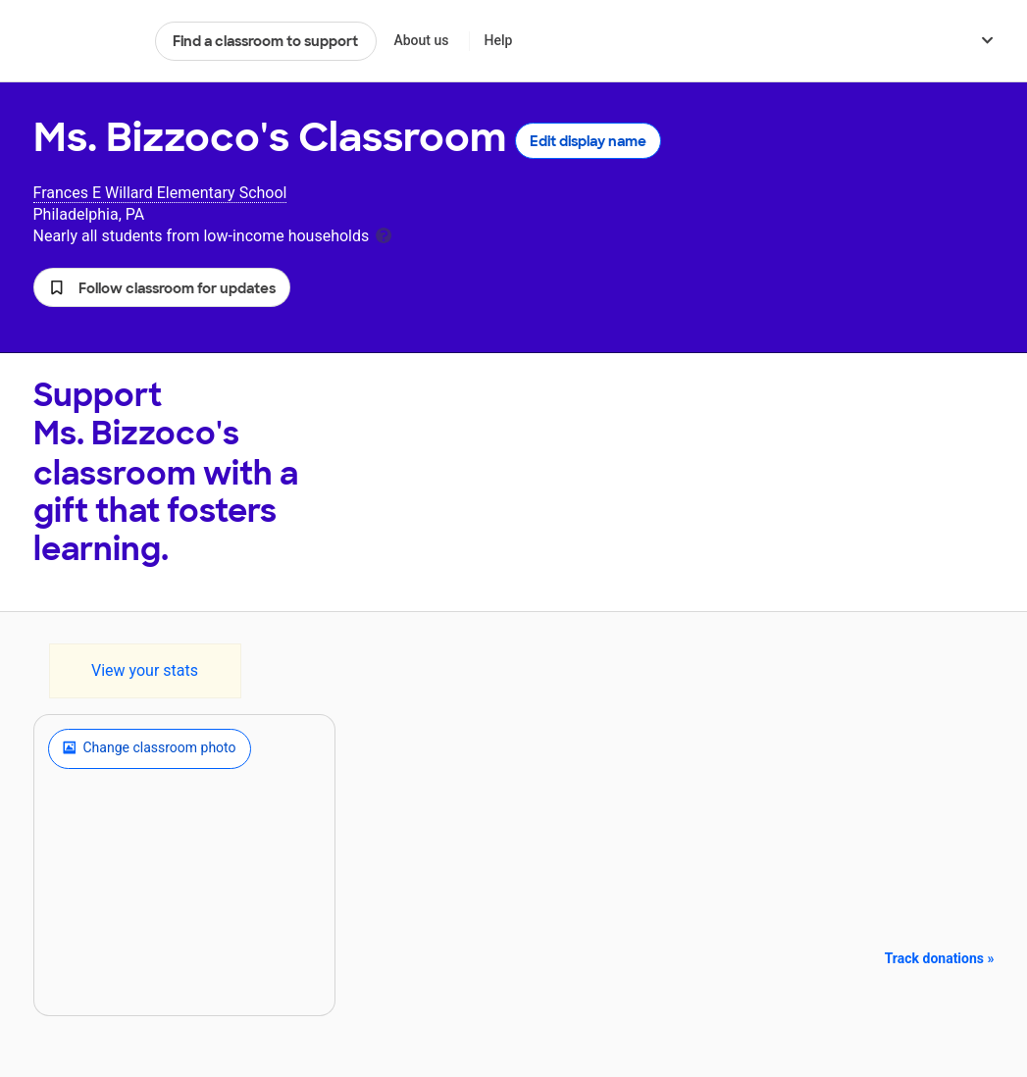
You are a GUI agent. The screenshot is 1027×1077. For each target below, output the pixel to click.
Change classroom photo (149, 748)
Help (498, 40)
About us (420, 40)
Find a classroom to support (265, 41)
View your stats (144, 670)
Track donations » (940, 958)
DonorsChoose (85, 41)
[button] (161, 287)
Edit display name (588, 141)
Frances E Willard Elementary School (160, 192)
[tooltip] (383, 234)
